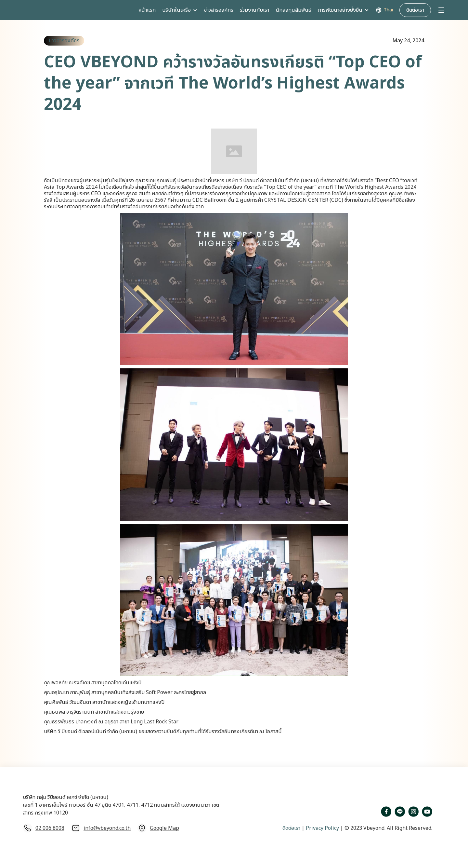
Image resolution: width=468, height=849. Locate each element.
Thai (388, 10)
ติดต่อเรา (291, 828)
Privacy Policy (322, 828)
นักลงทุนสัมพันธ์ (293, 10)
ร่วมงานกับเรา (254, 10)
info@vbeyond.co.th (107, 828)
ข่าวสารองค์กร (218, 10)
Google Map (164, 828)
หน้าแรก (147, 10)
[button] (179, 10)
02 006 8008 (49, 828)
